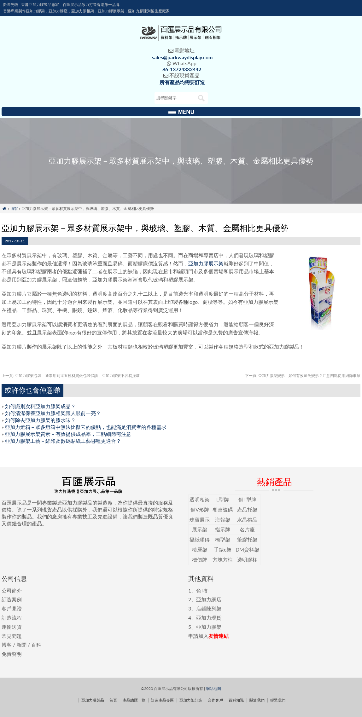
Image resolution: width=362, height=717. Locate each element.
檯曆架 (199, 549)
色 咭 (201, 590)
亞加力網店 (208, 599)
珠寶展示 (200, 520)
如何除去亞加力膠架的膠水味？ (40, 420)
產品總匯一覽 (134, 700)
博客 (14, 208)
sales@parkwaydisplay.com (182, 57)
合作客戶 (215, 700)
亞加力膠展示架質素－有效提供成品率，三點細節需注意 (68, 434)
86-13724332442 (181, 69)
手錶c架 (222, 549)
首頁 (113, 700)
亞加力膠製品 (92, 700)
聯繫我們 (277, 700)
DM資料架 (247, 549)
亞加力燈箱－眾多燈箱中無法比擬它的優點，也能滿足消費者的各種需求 (85, 427)
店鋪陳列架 (208, 608)
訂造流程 (12, 618)
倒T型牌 (247, 499)
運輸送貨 (12, 627)
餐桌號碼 (223, 509)
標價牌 (199, 560)
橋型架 (222, 539)
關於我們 (257, 700)
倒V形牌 (199, 509)
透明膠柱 (247, 560)
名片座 (247, 529)
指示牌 (222, 529)
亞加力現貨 (208, 618)
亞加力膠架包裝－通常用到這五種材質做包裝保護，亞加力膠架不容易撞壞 (71, 375)
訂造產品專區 (162, 700)
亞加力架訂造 (190, 700)
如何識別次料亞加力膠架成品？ (40, 406)
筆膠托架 (247, 539)
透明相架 (200, 499)
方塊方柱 (223, 560)
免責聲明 (12, 654)
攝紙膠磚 (200, 539)
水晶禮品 (247, 520)
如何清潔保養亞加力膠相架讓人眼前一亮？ (53, 413)
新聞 (21, 645)
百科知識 (236, 700)
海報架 (222, 520)
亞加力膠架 (208, 627)
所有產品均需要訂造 (182, 82)
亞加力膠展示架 (206, 263)
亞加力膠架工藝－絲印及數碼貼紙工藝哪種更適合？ (63, 441)
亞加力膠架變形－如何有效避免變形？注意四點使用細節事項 (302, 375)
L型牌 (222, 499)
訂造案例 (12, 599)
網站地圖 (213, 688)
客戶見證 (12, 608)
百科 (36, 645)
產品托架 (247, 509)
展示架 (199, 529)
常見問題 (12, 636)
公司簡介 (12, 590)
